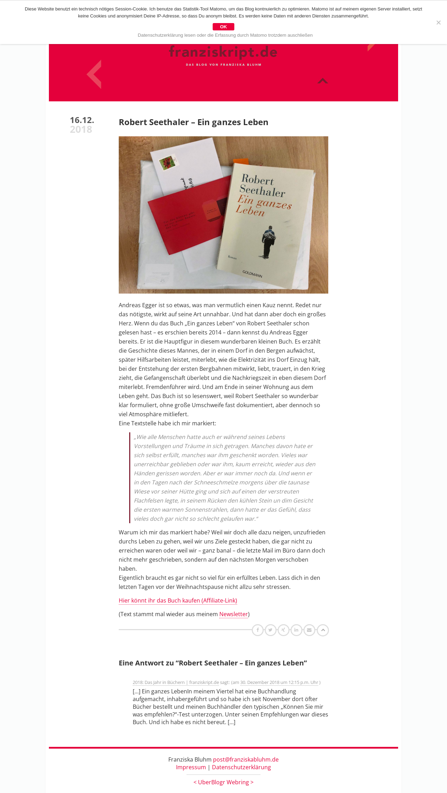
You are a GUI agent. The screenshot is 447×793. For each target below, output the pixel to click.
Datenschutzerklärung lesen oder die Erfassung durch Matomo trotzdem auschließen (225, 35)
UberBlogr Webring (223, 782)
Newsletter (233, 614)
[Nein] (438, 22)
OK (223, 26)
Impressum (191, 767)
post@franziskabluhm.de (246, 759)
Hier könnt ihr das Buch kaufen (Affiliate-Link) (178, 600)
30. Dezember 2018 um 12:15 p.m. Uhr (279, 682)
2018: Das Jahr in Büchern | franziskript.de (176, 682)
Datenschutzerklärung (241, 767)
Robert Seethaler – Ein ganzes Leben (194, 122)
